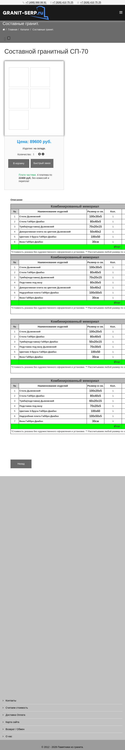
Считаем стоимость (16, 707)
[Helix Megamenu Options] (120, 12)
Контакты (10, 700)
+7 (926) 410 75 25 (62, 2)
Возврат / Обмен (15, 729)
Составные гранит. (43, 29)
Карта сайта (12, 722)
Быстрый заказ (42, 163)
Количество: (25, 154)
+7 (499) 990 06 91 (36, 2)
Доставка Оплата (15, 714)
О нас (8, 736)
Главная (12, 29)
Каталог (24, 29)
